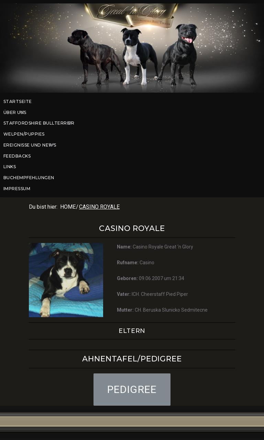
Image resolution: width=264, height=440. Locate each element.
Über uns (17, 112)
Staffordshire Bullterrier (41, 123)
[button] (132, 389)
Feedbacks (17, 156)
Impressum (16, 188)
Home (68, 207)
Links (9, 166)
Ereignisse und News (32, 145)
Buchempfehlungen (28, 177)
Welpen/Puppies (24, 134)
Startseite (17, 101)
